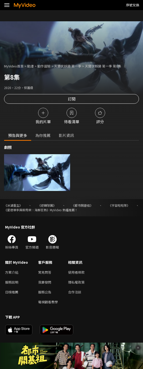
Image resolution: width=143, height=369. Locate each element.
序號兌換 (132, 5)
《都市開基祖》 (82, 205)
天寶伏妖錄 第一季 (67, 66)
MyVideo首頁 (14, 66)
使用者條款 (76, 272)
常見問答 (44, 272)
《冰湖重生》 (13, 205)
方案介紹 (11, 272)
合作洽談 (74, 292)
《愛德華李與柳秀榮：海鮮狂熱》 (27, 210)
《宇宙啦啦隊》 (119, 205)
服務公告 (44, 292)
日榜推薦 (11, 292)
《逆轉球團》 (47, 205)
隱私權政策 (76, 282)
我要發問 (44, 282)
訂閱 (71, 98)
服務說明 (11, 282)
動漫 (30, 66)
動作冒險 (44, 66)
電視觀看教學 (48, 302)
